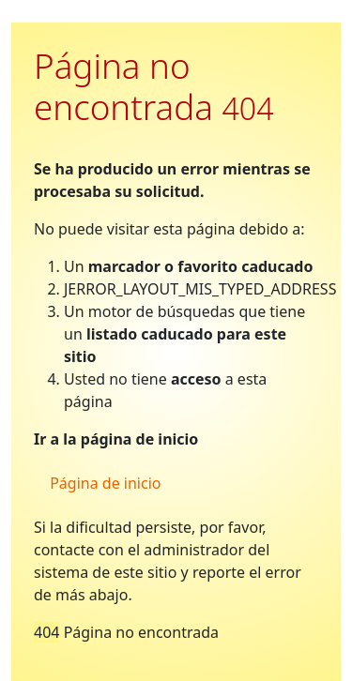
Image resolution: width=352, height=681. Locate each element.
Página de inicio (103, 483)
